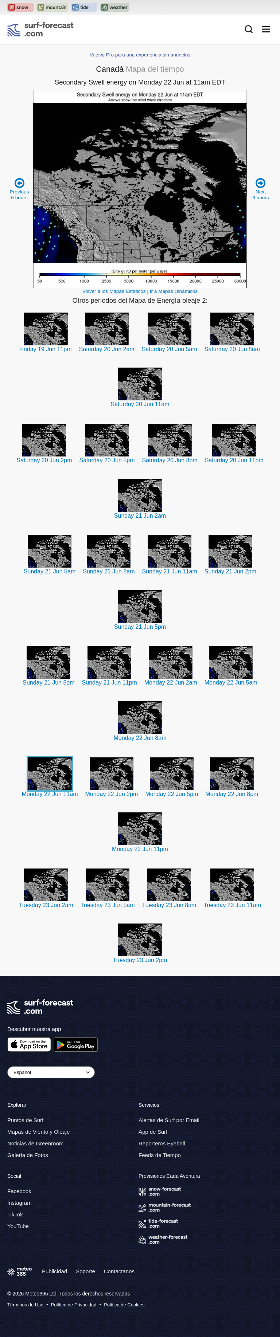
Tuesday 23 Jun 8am (169, 905)
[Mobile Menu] (266, 29)
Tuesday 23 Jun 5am (108, 905)
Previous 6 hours (19, 188)
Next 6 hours (260, 188)
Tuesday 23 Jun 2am (46, 905)
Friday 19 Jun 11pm (45, 349)
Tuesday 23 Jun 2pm (140, 960)
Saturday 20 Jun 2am (107, 349)
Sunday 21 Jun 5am (49, 571)
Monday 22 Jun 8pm (231, 794)
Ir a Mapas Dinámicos (174, 291)
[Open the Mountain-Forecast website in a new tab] (52, 7)
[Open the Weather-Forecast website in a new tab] (114, 7)
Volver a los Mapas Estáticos (114, 291)
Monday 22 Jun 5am (231, 682)
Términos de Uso (25, 1304)
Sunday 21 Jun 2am (140, 516)
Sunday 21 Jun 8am (109, 571)
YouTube (18, 1226)
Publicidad (54, 1271)
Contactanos (119, 1271)
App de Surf (153, 1132)
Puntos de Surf (25, 1120)
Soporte (85, 1271)
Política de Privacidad (74, 1304)
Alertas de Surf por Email (169, 1120)
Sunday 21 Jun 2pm (230, 571)
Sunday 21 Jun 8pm (48, 682)
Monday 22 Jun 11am (50, 794)
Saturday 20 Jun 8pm (170, 460)
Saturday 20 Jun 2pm (44, 460)
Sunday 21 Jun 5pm (140, 627)
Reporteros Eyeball (162, 1143)
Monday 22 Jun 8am (140, 738)
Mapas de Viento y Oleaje (38, 1132)
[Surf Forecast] (40, 29)
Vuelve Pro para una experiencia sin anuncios (140, 55)
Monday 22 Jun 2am (170, 682)
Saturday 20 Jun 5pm (107, 460)
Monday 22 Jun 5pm (171, 794)
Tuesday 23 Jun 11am (232, 905)
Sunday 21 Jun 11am (169, 571)
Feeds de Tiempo (160, 1155)
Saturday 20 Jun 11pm (234, 460)
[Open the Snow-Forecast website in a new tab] (20, 7)
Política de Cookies (124, 1304)
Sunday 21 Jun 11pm (109, 682)
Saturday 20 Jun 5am (169, 349)
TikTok (15, 1214)
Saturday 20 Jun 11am (140, 404)
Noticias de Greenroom (35, 1143)
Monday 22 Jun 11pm (140, 849)
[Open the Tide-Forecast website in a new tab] (84, 7)
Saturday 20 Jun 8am (232, 349)
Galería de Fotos (27, 1155)
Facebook (19, 1191)
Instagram (19, 1203)
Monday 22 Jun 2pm (111, 794)
